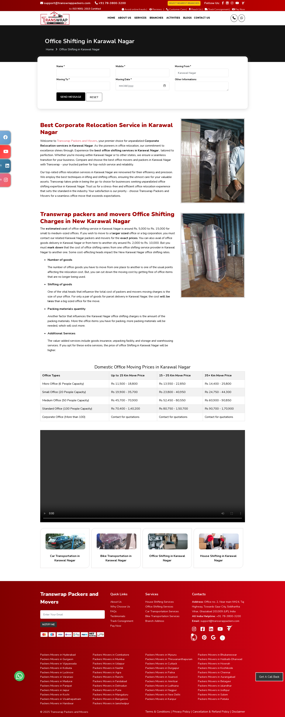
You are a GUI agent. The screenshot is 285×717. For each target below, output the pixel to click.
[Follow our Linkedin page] (227, 3)
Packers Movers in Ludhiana (162, 685)
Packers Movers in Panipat (56, 685)
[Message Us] (241, 18)
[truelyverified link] (243, 3)
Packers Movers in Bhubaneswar (217, 655)
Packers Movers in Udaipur (109, 663)
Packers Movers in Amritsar (161, 681)
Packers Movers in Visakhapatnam (60, 699)
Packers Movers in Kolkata (56, 668)
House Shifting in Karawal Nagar (218, 548)
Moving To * (63, 79)
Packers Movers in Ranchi (108, 677)
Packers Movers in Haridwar (57, 703)
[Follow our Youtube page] (237, 3)
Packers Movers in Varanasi (56, 677)
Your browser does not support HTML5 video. (142, 476)
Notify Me (48, 624)
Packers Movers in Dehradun (110, 685)
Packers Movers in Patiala (213, 699)
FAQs (113, 611)
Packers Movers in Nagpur (161, 690)
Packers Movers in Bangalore (110, 699)
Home (111, 18)
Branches (156, 18)
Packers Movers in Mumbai (109, 659)
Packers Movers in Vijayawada (58, 663)
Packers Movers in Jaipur (54, 690)
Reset (94, 97)
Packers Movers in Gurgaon (56, 659)
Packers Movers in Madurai (56, 681)
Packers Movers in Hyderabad (58, 655)
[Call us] (234, 18)
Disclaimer (238, 712)
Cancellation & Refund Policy (211, 712)
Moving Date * (124, 79)
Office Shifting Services (159, 606)
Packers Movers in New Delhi (162, 694)
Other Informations (185, 79)
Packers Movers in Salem (213, 694)
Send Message (70, 97)
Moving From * (183, 66)
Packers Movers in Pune (107, 690)
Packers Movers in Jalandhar (215, 685)
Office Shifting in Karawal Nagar (167, 548)
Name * (60, 66)
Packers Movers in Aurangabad (216, 677)
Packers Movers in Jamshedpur (111, 703)
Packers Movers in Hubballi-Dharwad (220, 659)
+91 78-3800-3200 (228, 616)
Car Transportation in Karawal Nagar (65, 548)
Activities (173, 18)
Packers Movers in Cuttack (161, 663)
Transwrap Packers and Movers (77, 141)
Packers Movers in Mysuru (161, 655)
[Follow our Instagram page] (232, 3)
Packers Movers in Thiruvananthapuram (168, 659)
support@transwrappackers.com (220, 621)
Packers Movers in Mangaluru (110, 694)
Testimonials (117, 616)
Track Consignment (121, 621)
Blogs (187, 18)
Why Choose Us (120, 606)
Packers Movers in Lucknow (56, 672)
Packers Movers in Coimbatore (111, 655)
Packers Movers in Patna (160, 672)
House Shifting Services (159, 602)
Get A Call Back (269, 677)
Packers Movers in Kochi (54, 694)
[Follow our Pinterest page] (204, 637)
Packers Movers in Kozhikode (215, 668)
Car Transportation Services (162, 611)
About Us (124, 18)
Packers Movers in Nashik (108, 668)
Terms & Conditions (157, 712)
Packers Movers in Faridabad (110, 681)
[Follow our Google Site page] (213, 637)
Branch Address (154, 621)
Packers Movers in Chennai (214, 672)
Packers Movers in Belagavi (214, 681)
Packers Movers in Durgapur (162, 668)
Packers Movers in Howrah (214, 663)
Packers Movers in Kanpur (160, 699)
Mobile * (120, 66)
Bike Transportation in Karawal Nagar (116, 548)
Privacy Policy (181, 712)
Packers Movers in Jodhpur (214, 690)
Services (140, 18)
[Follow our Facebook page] (223, 3)
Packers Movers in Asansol (161, 677)
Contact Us (202, 18)
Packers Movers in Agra (107, 672)
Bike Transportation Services (162, 616)
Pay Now (115, 626)
